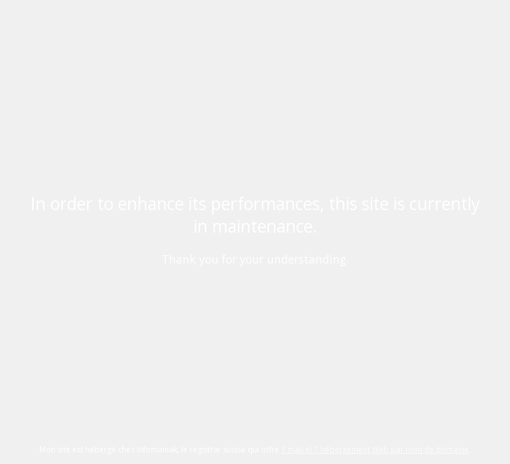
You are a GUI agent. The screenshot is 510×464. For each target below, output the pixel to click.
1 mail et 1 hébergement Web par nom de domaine (375, 449)
